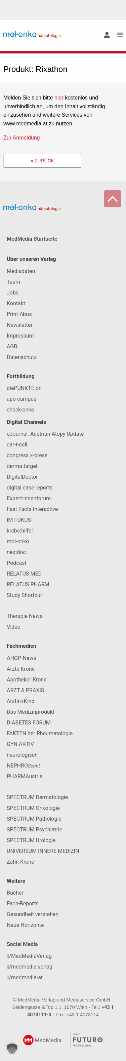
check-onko (20, 409)
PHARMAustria (25, 776)
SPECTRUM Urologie (31, 840)
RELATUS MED (24, 574)
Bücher (15, 893)
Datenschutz (22, 357)
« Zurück (42, 160)
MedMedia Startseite (32, 239)
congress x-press (27, 455)
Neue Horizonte (25, 925)
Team (13, 282)
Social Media (22, 944)
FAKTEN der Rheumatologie (40, 733)
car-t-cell (17, 444)
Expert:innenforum (29, 498)
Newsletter (20, 325)
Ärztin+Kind (21, 701)
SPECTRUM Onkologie (33, 808)
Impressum (20, 335)
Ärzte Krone (21, 669)
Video (13, 627)
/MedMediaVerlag (29, 956)
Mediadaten (21, 271)
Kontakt (16, 303)
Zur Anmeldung (21, 138)
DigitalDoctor (22, 477)
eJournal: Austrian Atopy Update (45, 434)
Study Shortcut (24, 595)
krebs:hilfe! (20, 530)
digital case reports (30, 487)
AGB (12, 346)
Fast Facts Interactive (32, 509)
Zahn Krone (20, 862)
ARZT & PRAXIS (25, 690)
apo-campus (21, 399)
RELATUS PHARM (28, 584)
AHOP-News (21, 658)
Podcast (17, 563)
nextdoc (16, 552)
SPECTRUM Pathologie (34, 819)
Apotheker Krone (27, 679)
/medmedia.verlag (29, 967)
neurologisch (22, 755)
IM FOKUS (19, 520)
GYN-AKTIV (20, 744)
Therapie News (24, 616)
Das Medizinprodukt (30, 712)
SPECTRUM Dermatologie (37, 797)
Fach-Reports (23, 903)
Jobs (12, 292)
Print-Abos (19, 314)
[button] (12, 1049)
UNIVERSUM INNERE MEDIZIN (43, 851)
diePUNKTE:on (24, 388)
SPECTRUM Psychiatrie (34, 829)
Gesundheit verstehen (32, 914)
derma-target (22, 466)
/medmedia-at (25, 977)
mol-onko (18, 541)
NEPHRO (23, 765)
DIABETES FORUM (29, 722)
